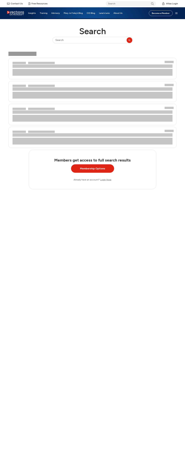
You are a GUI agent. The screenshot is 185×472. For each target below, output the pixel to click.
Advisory (55, 13)
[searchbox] (92, 40)
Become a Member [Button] (161, 13)
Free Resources (38, 3)
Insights (32, 13)
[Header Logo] (15, 13)
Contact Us (15, 3)
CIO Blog (91, 13)
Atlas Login (170, 3)
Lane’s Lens (104, 13)
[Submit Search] (129, 40)
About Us (118, 13)
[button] (176, 13)
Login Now (105, 179)
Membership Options (92, 168)
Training (43, 13)
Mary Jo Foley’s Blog (73, 13)
